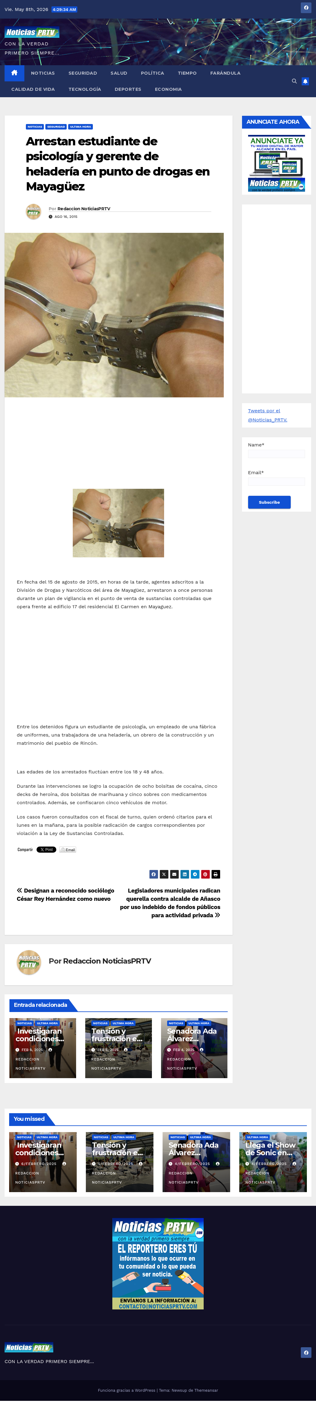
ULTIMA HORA (80, 126)
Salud (119, 73)
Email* (276, 478)
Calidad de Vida (33, 89)
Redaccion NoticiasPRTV (84, 208)
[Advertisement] (118, 446)
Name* (276, 450)
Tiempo (187, 73)
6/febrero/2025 (39, 1164)
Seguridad (82, 73)
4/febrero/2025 (193, 1164)
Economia (168, 89)
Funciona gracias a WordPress (127, 1390)
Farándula (225, 73)
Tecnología (84, 89)
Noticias (43, 73)
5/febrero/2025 (116, 1164)
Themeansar (206, 1390)
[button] (294, 81)
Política (152, 73)
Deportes (128, 89)
